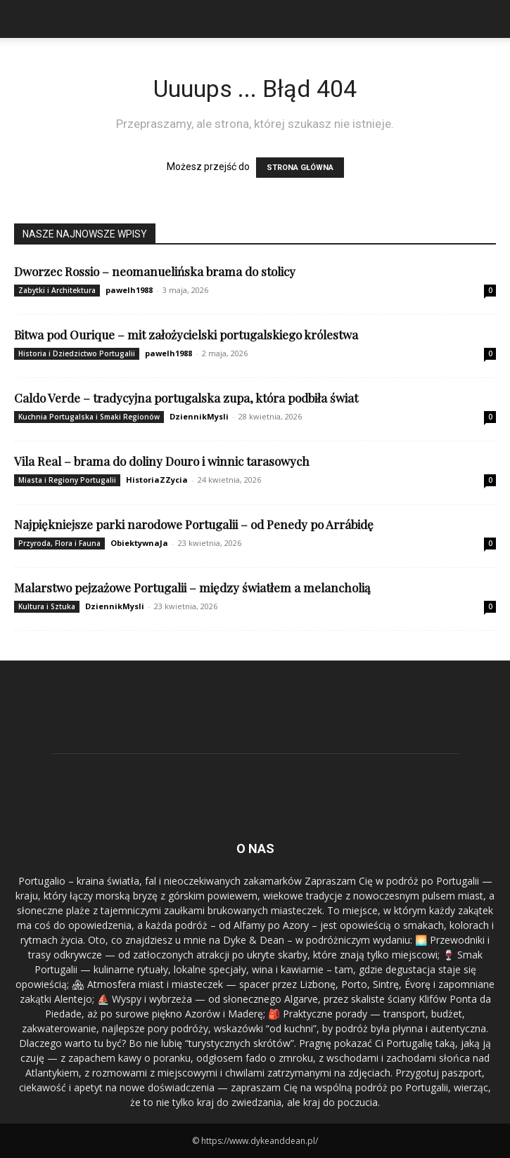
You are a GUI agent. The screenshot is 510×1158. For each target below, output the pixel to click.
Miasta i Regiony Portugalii (67, 480)
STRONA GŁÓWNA (300, 167)
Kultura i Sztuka (46, 606)
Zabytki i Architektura (57, 290)
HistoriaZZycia (157, 479)
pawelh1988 (129, 290)
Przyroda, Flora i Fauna (59, 543)
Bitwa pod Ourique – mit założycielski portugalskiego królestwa (186, 334)
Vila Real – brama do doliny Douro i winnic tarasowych (162, 461)
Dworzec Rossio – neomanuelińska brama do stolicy (154, 271)
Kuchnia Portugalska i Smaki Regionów (89, 417)
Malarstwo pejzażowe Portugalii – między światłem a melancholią (192, 587)
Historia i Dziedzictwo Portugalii (76, 353)
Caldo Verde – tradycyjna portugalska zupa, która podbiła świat (186, 397)
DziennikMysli (199, 416)
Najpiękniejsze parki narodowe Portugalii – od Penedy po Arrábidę (194, 524)
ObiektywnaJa (139, 543)
